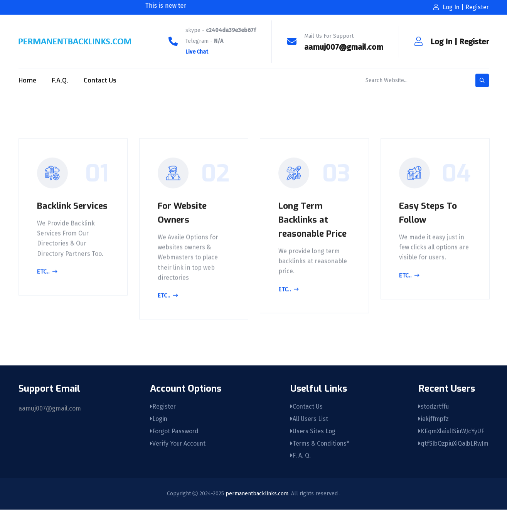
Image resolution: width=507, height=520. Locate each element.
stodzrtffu (432, 415)
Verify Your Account (177, 453)
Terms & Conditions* (318, 453)
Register (474, 41)
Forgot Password (173, 441)
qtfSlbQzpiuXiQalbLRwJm (452, 453)
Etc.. (48, 287)
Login (158, 428)
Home (27, 80)
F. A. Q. (298, 466)
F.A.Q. (60, 80)
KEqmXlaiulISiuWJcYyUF (450, 441)
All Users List (307, 428)
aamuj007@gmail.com (343, 47)
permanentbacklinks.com (257, 504)
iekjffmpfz (432, 428)
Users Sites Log (311, 441)
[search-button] (482, 80)
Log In (441, 41)
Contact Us (100, 80)
